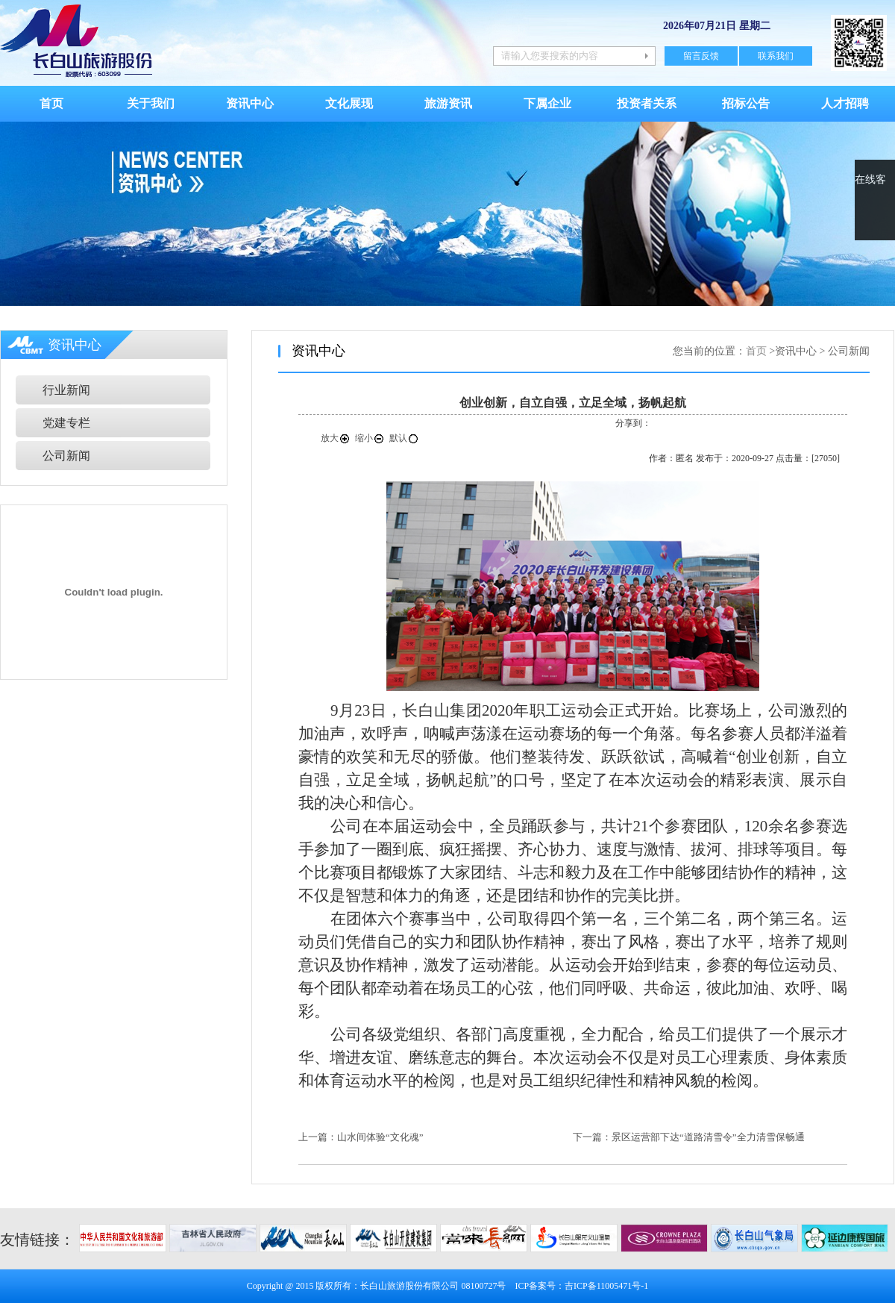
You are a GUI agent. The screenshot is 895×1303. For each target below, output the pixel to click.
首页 (51, 103)
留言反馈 (701, 56)
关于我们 (151, 103)
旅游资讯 (448, 103)
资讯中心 (250, 103)
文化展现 (349, 103)
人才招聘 (845, 103)
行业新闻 (66, 390)
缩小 (370, 438)
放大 (336, 438)
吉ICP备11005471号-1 (606, 1286)
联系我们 (776, 56)
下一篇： (592, 1137)
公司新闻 (66, 455)
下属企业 (547, 103)
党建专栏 (66, 422)
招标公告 (746, 103)
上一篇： (317, 1137)
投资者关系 (646, 103)
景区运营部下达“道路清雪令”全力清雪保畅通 (708, 1137)
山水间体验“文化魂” (380, 1137)
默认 (404, 438)
